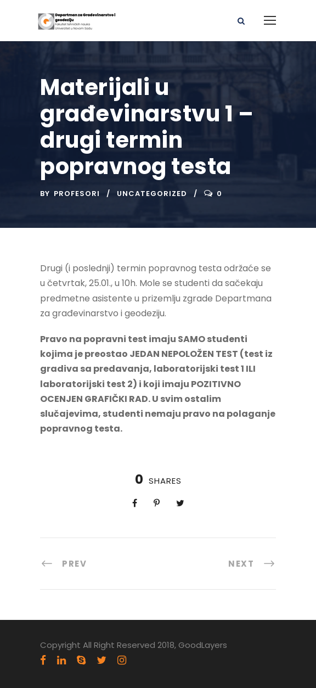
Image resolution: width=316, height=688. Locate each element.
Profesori (77, 193)
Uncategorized (152, 193)
